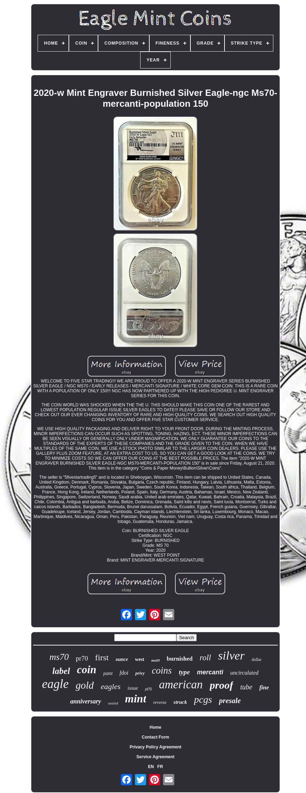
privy (140, 673)
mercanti (210, 672)
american (181, 684)
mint (135, 698)
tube (246, 687)
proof (221, 685)
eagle (55, 684)
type (184, 672)
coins (162, 670)
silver (231, 655)
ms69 (155, 660)
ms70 (59, 657)
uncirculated (244, 673)
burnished (180, 658)
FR (160, 766)
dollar (256, 659)
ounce (122, 659)
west (139, 659)
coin (86, 669)
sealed (113, 703)
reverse (160, 702)
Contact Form (155, 737)
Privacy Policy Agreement (155, 747)
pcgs (203, 699)
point (107, 673)
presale (230, 700)
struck (180, 702)
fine (264, 687)
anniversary (85, 701)
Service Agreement (155, 756)
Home (155, 727)
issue (133, 688)
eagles (111, 686)
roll (205, 657)
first (102, 657)
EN (151, 766)
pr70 (82, 658)
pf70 (148, 689)
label (61, 671)
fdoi (123, 673)
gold (85, 685)
